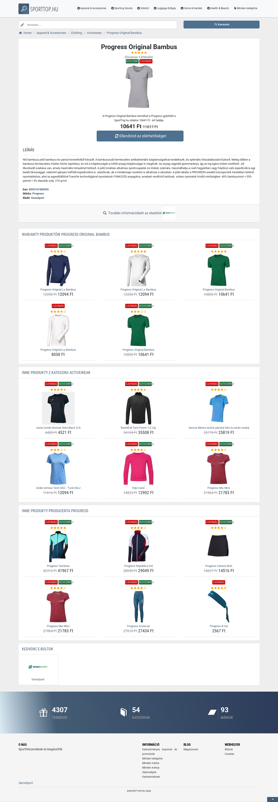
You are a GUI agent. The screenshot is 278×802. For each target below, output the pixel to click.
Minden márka (150, 763)
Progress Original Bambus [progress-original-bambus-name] (219, 289)
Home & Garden (191, 8)
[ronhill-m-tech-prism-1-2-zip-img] (138, 408)
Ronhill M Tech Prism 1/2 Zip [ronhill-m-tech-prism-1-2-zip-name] (138, 427)
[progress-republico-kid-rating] (138, 528)
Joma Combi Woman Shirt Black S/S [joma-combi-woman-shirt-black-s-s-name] (58, 427)
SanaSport (37, 197)
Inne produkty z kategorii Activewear (56, 372)
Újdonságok (149, 772)
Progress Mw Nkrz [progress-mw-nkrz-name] (218, 488)
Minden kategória (245, 8)
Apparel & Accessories (91, 8)
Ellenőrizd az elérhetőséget (140, 136)
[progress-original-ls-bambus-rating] (58, 251)
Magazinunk (191, 749)
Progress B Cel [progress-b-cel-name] (219, 626)
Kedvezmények (151, 776)
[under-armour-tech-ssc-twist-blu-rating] (58, 450)
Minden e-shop (150, 767)
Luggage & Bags (164, 8)
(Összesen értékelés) (139, 57)
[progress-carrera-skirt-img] (219, 546)
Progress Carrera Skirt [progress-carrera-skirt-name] (218, 566)
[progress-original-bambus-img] (219, 270)
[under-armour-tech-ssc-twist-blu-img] (58, 468)
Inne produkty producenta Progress (55, 510)
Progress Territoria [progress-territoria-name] (58, 566)
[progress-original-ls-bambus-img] (58, 270)
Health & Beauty (218, 8)
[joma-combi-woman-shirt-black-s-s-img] (58, 408)
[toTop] (272, 799)
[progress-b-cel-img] (219, 606)
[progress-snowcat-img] (138, 606)
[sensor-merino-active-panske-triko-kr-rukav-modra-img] (219, 408)
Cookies (229, 754)
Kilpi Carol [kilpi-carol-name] (138, 488)
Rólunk (229, 749)
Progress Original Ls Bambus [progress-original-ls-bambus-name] (58, 289)
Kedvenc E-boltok (37, 649)
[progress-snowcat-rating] (138, 588)
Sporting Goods (121, 8)
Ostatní (143, 8)
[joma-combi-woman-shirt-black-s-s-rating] (58, 390)
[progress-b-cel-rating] (219, 588)
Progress (38, 193)
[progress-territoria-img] (58, 546)
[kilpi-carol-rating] (138, 450)
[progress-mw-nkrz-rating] (219, 450)
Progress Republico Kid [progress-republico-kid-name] (138, 566)
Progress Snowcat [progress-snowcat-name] (138, 626)
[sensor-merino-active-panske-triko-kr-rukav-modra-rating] (219, 390)
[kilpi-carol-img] (138, 468)
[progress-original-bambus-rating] (219, 251)
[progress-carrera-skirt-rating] (219, 528)
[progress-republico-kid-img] (138, 546)
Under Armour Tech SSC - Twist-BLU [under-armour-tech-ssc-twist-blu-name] (58, 488)
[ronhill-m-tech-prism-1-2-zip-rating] (138, 390)
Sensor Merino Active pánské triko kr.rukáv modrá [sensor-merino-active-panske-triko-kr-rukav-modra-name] (219, 427)
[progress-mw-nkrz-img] (219, 468)
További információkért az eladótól (139, 213)
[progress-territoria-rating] (58, 528)
